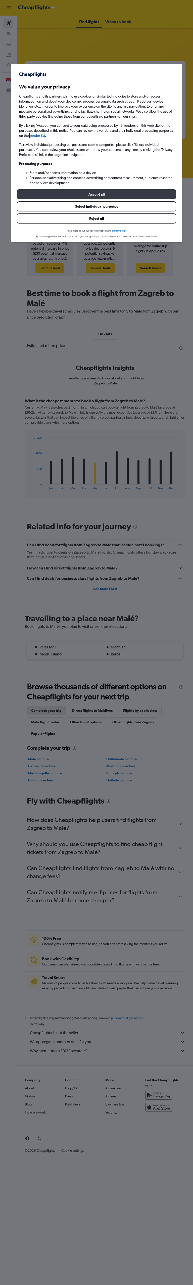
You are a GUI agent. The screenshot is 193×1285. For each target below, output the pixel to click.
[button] (96, 194)
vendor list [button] (37, 136)
